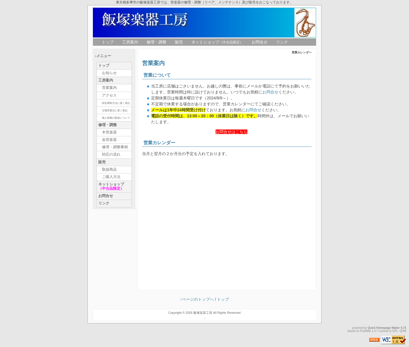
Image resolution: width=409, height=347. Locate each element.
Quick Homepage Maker (384, 327)
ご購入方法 (111, 177)
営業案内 (109, 88)
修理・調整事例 (115, 147)
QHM (403, 331)
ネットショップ (217, 42)
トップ (108, 42)
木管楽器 (109, 132)
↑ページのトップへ (197, 299)
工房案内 (130, 42)
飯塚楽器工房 (202, 312)
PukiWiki (365, 331)
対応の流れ (111, 154)
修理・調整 (156, 42)
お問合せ (260, 42)
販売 (179, 42)
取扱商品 (109, 170)
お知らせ (109, 73)
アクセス (109, 95)
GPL (395, 331)
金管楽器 (109, 140)
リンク (282, 42)
